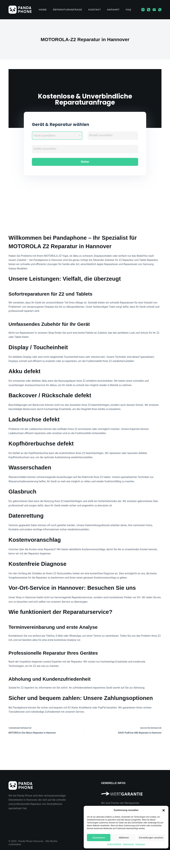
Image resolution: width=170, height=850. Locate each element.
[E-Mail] (154, 9)
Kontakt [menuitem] (94, 9)
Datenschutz (128, 844)
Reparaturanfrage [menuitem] (67, 9)
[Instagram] (143, 9)
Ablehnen (124, 837)
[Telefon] (148, 9)
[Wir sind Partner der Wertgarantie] (131, 792)
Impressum (140, 844)
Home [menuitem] (43, 9)
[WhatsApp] (159, 9)
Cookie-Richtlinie (114, 844)
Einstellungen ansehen (151, 837)
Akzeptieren (98, 837)
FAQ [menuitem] (128, 9)
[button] (163, 810)
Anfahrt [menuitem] (113, 9)
